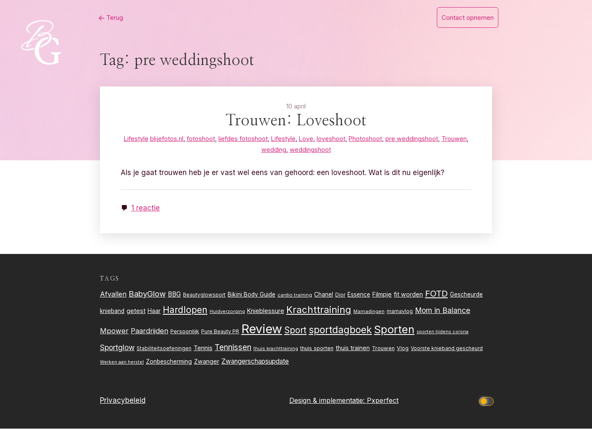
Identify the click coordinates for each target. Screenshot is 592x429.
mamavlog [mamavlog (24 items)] (400, 312)
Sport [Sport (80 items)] (295, 331)
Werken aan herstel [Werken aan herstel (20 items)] (122, 363)
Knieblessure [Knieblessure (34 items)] (265, 311)
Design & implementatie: (328, 401)
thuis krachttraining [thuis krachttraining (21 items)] (275, 349)
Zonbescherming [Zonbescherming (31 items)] (169, 362)
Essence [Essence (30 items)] (358, 294)
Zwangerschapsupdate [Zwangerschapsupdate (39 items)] (255, 362)
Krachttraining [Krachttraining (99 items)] (318, 310)
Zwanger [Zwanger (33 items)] (206, 362)
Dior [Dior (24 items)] (340, 295)
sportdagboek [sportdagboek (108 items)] (340, 331)
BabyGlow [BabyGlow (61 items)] (147, 294)
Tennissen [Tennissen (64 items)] (233, 348)
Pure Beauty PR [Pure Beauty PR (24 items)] (220, 332)
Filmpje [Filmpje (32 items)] (382, 294)
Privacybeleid (122, 401)
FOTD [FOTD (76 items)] (436, 294)
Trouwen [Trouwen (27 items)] (383, 349)
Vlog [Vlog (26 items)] (403, 349)
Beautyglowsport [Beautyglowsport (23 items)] (204, 295)
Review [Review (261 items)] (261, 329)
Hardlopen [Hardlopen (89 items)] (185, 310)
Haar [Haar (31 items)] (154, 311)
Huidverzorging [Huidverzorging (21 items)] (227, 312)
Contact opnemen (467, 17)
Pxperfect (382, 401)
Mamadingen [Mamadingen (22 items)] (369, 312)
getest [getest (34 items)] (135, 311)
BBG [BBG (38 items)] (174, 295)
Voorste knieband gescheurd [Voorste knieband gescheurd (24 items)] (447, 349)
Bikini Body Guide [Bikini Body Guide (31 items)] (251, 294)
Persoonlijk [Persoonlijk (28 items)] (184, 332)
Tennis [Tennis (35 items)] (203, 349)
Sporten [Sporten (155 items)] (394, 330)
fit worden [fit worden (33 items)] (408, 294)
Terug (106, 17)
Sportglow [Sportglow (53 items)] (117, 348)
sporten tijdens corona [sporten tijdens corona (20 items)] (442, 332)
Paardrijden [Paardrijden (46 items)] (149, 331)
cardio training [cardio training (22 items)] (294, 295)
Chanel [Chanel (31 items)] (323, 294)
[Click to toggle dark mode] (488, 401)
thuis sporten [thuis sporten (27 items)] (317, 349)
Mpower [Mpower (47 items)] (114, 331)
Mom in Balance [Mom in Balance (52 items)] (442, 311)
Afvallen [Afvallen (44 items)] (113, 294)
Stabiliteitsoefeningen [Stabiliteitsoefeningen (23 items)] (164, 349)
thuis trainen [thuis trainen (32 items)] (353, 348)
